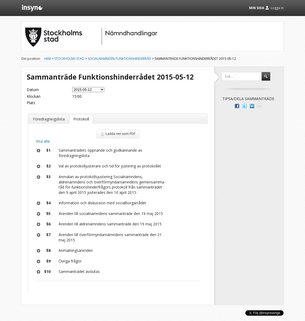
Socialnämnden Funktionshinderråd (119, 58)
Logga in (277, 8)
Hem (47, 58)
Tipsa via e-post (259, 106)
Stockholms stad (69, 58)
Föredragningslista (49, 119)
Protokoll (81, 119)
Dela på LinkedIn (252, 106)
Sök (268, 78)
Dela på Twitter (244, 106)
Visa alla (43, 141)
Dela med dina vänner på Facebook (237, 106)
